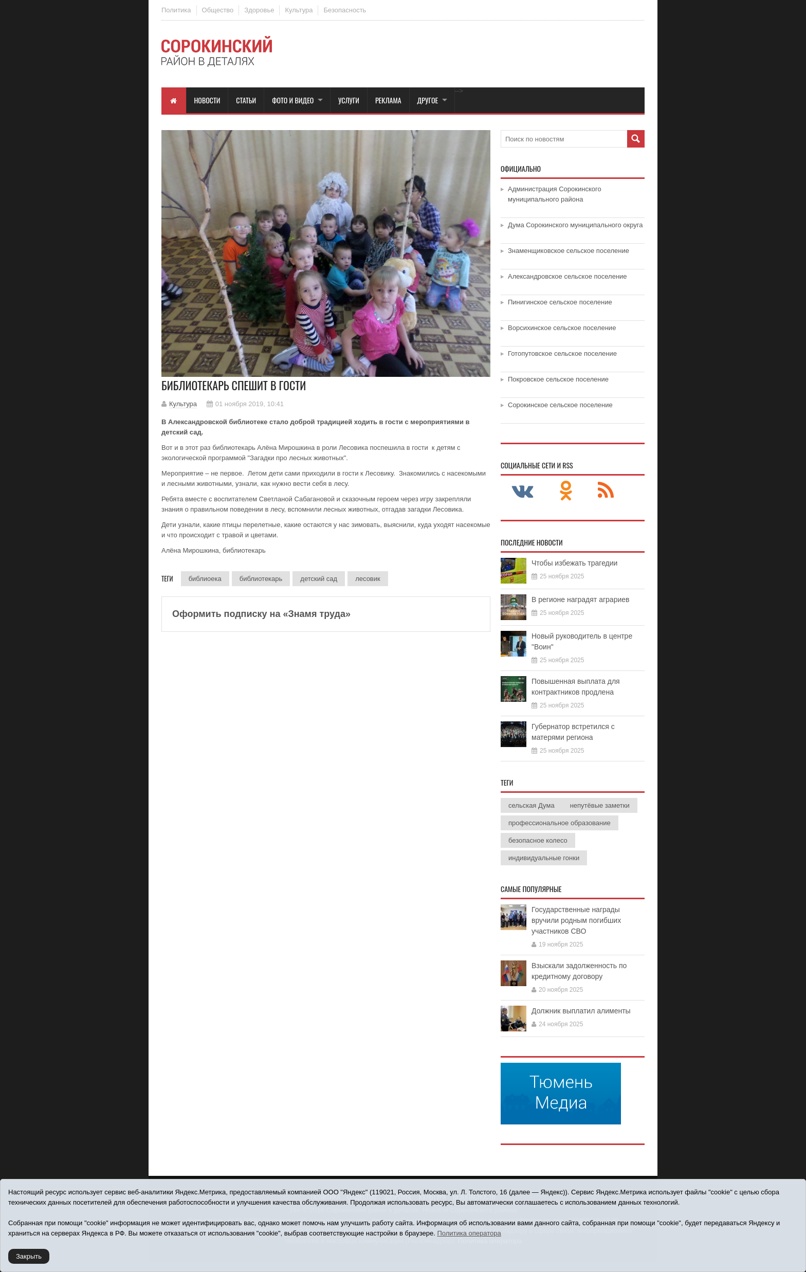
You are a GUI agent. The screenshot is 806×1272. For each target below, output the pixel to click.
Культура (299, 10)
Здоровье (259, 10)
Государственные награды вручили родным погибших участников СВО (576, 920)
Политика (176, 10)
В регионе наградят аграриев (580, 599)
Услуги (348, 100)
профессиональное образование (559, 823)
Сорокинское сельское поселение (560, 405)
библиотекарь (261, 579)
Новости (207, 100)
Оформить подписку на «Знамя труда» (261, 614)
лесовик (367, 579)
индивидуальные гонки (543, 858)
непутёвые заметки (600, 805)
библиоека (205, 579)
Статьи (246, 100)
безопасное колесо (537, 840)
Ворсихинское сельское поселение (562, 328)
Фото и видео (293, 100)
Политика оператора (469, 1233)
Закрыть (29, 1256)
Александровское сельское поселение (567, 276)
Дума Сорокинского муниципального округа (575, 225)
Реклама (388, 100)
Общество (218, 10)
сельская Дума (531, 805)
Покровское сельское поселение (558, 379)
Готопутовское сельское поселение (562, 353)
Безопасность (344, 10)
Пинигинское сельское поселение (560, 302)
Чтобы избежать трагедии (574, 563)
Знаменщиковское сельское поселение (568, 251)
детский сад (318, 579)
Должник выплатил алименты (581, 1011)
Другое (427, 100)
